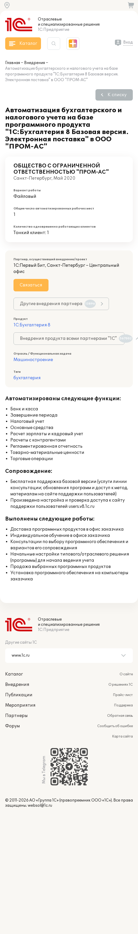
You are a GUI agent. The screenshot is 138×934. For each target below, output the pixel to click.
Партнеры (16, 715)
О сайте (126, 674)
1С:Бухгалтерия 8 (31, 325)
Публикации (18, 695)
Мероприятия (20, 705)
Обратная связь (120, 716)
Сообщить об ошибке (115, 726)
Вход (128, 42)
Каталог (14, 674)
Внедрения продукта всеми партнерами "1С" (72, 338)
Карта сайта (122, 736)
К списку (117, 94)
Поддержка (123, 705)
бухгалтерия (27, 378)
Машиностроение (33, 359)
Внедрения (34, 63)
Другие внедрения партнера (58, 304)
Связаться (31, 285)
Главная (12, 63)
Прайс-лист (123, 695)
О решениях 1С (120, 685)
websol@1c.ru (40, 805)
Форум (12, 726)
